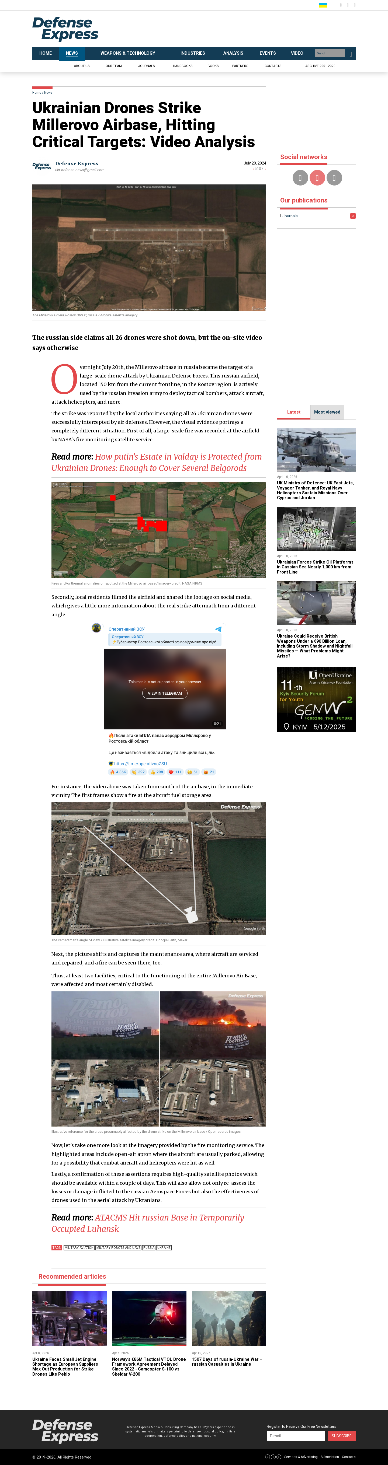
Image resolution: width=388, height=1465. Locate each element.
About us (81, 66)
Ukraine (164, 1248)
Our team (114, 66)
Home (36, 93)
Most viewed (327, 412)
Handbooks (182, 66)
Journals (146, 66)
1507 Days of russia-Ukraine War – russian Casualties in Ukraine (227, 1362)
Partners (240, 66)
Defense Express (76, 163)
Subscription (330, 1457)
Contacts (273, 66)
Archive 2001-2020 (320, 66)
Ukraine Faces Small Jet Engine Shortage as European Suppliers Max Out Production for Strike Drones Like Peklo (65, 1367)
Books (213, 66)
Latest (293, 412)
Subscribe (342, 1436)
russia (148, 1248)
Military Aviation (79, 1248)
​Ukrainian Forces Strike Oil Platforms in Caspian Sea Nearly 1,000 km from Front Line (315, 567)
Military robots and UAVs (118, 1248)
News (48, 93)
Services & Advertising (301, 1457)
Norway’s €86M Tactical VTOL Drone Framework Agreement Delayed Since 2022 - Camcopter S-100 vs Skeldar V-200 (149, 1367)
